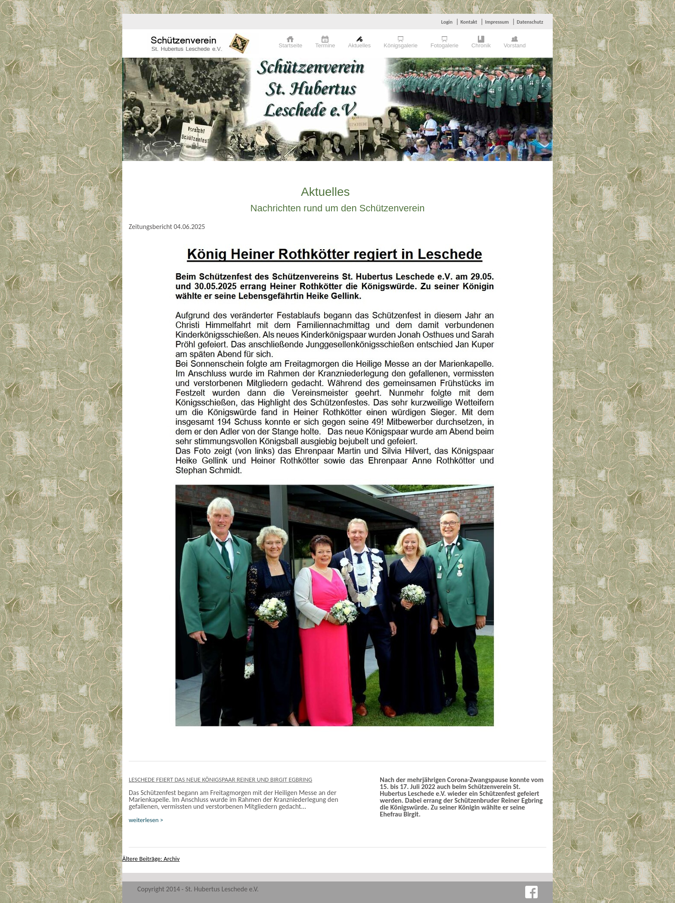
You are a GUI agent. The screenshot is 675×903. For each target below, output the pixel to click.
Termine (325, 45)
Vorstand (515, 45)
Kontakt (468, 22)
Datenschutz (530, 22)
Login (446, 22)
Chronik (481, 45)
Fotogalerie (444, 45)
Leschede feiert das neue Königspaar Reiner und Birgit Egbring (220, 779)
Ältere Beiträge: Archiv (151, 859)
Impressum (497, 22)
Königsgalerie (401, 45)
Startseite (290, 45)
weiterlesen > (146, 820)
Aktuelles (359, 45)
